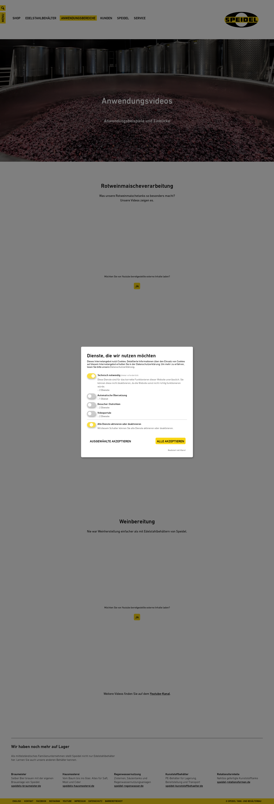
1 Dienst (103, 398)
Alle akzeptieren (170, 441)
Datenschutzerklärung (122, 367)
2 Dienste (103, 390)
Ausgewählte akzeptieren (110, 441)
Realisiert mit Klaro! (177, 450)
